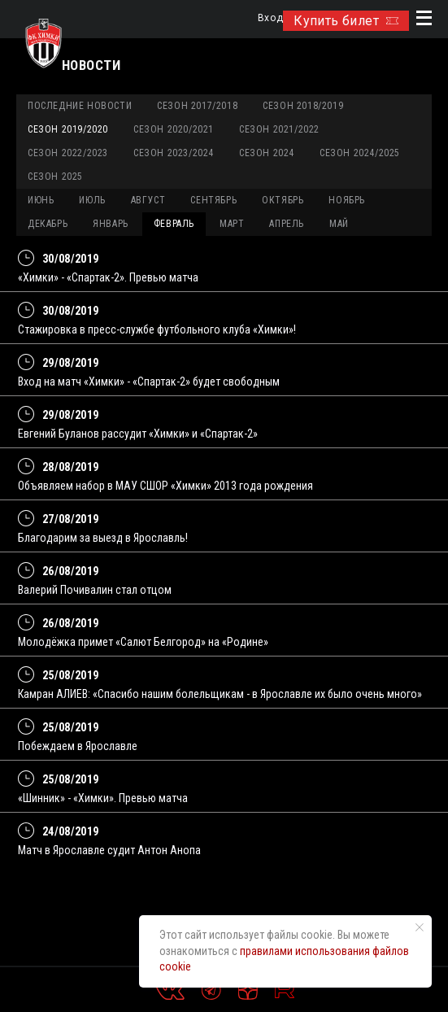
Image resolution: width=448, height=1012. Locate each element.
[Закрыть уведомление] (419, 927)
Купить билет (346, 20)
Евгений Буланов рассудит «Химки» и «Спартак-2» (138, 433)
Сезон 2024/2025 (360, 153)
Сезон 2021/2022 (279, 129)
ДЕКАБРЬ (47, 223)
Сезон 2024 (266, 153)
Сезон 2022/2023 (68, 153)
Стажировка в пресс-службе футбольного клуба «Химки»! (157, 329)
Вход (270, 18)
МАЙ (339, 223)
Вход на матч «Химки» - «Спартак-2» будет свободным (149, 381)
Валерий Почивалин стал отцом (95, 589)
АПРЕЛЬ (286, 223)
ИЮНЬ (41, 200)
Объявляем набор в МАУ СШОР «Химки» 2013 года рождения (165, 485)
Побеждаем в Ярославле (77, 745)
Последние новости (80, 105)
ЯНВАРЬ (110, 223)
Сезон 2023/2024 (173, 153)
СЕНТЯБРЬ (213, 200)
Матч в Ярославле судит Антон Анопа (109, 850)
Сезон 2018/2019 (303, 105)
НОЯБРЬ (346, 200)
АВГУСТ (148, 200)
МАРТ (232, 223)
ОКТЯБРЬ (282, 200)
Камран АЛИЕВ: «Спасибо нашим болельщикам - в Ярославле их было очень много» (220, 693)
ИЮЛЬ (92, 200)
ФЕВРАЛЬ (174, 223)
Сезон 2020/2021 (173, 129)
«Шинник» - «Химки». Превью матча (103, 798)
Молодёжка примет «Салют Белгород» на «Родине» (143, 641)
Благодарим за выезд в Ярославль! (103, 537)
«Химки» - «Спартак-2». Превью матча (108, 277)
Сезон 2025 (55, 176)
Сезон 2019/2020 (68, 129)
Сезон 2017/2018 (197, 105)
